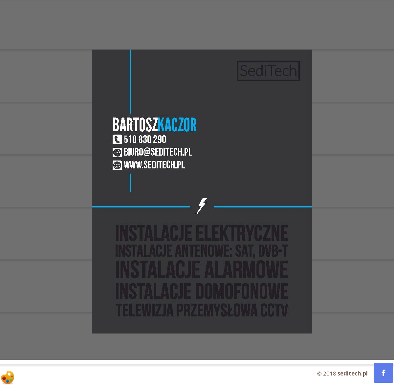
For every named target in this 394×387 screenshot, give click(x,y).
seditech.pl (353, 373)
